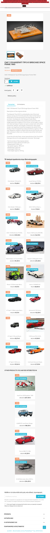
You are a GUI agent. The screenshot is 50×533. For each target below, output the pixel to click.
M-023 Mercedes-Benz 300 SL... (25, 479)
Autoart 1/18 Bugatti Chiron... (35, 258)
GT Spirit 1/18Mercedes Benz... (14, 310)
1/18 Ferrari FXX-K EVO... (35, 336)
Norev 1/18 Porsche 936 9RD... (35, 233)
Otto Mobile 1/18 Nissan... (15, 207)
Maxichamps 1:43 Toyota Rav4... (14, 258)
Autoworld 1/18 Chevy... (35, 310)
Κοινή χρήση (13, 90)
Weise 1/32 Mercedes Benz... (15, 284)
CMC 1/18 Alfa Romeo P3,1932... (14, 233)
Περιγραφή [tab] (11, 104)
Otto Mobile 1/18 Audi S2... (15, 181)
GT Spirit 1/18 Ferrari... (15, 362)
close (24, 6)
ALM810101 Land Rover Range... (25, 423)
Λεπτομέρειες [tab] (21, 104)
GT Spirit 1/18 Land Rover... (15, 336)
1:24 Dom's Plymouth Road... (35, 362)
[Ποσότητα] (6, 81)
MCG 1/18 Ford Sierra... (35, 207)
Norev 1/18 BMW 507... (35, 284)
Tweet (17, 90)
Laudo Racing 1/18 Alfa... (35, 181)
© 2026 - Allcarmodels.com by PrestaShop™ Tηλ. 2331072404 (25, 531)
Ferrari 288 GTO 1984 (25, 451)
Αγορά (14, 81)
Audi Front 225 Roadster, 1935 (25, 395)
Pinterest (21, 90)
